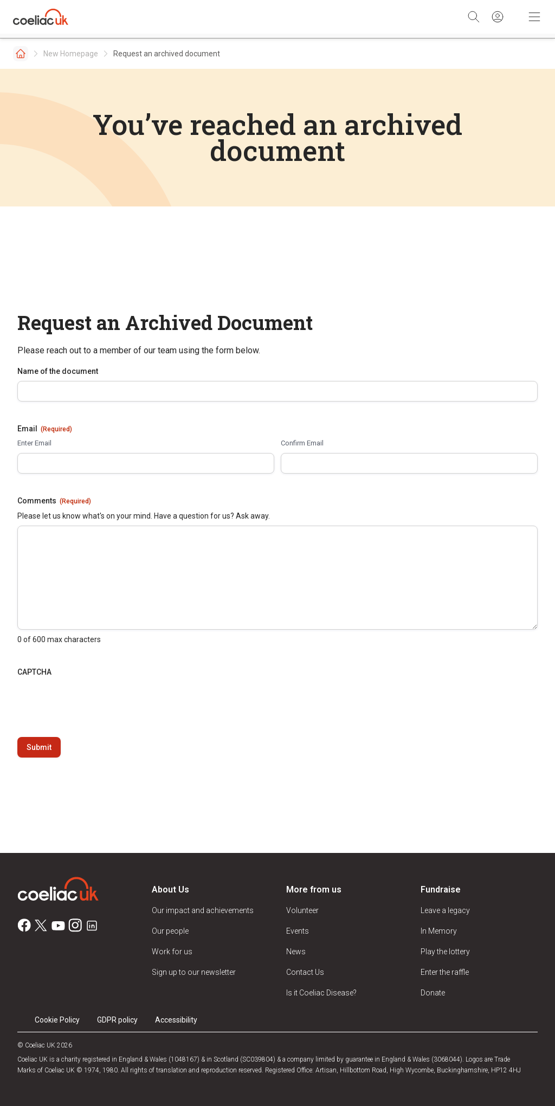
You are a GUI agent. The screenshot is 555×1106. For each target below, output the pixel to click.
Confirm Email (302, 443)
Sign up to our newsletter (194, 972)
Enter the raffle (445, 972)
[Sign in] (497, 16)
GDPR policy (117, 1020)
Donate (433, 992)
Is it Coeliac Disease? (321, 992)
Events (297, 931)
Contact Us (305, 972)
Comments (54, 501)
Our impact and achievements (203, 910)
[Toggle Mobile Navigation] (534, 16)
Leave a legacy (445, 910)
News (296, 951)
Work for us (172, 951)
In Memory (439, 931)
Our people (170, 931)
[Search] (473, 16)
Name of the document (57, 371)
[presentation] (99, 703)
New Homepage (70, 53)
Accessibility (176, 1020)
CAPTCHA (34, 672)
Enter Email (34, 443)
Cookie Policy (57, 1020)
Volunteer (302, 910)
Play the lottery (445, 951)
